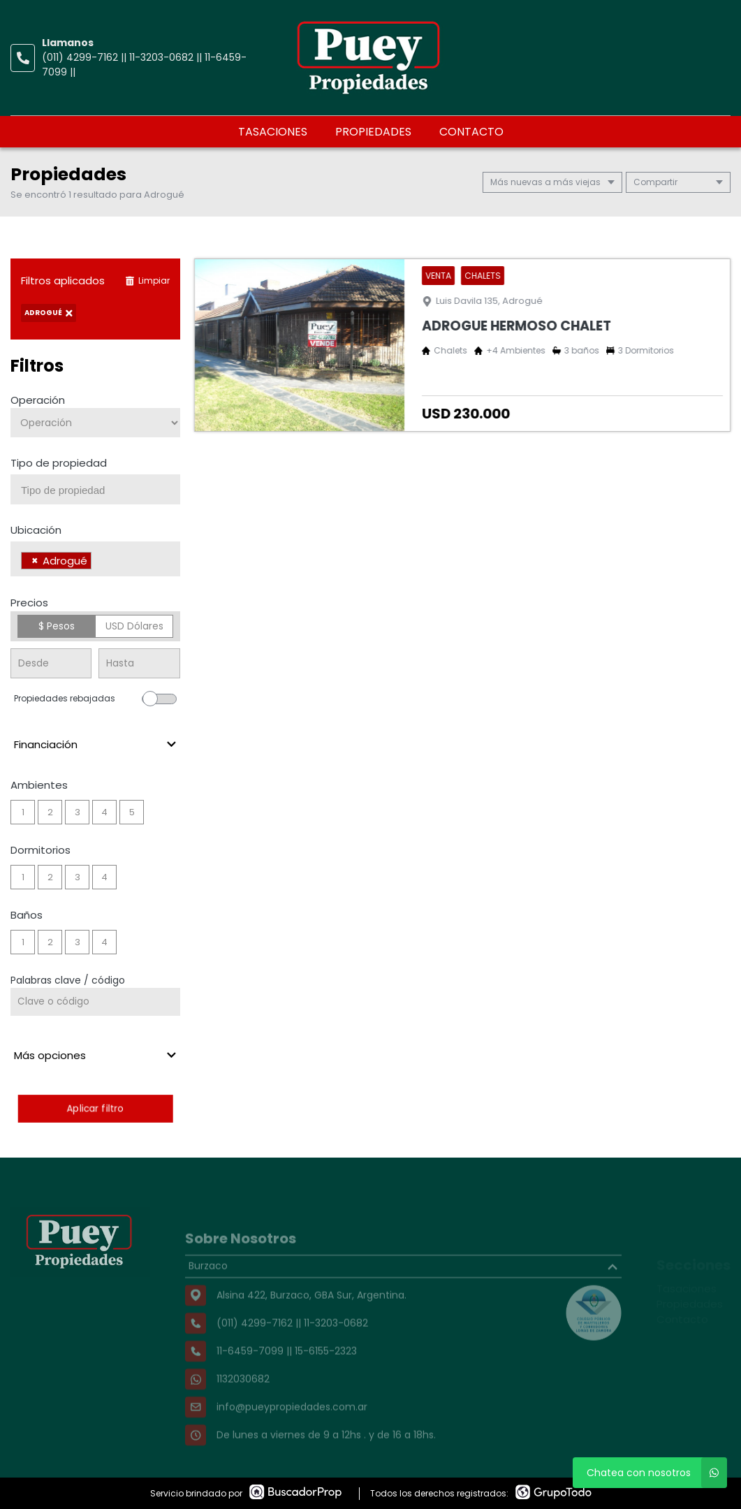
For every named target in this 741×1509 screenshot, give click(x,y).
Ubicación (35, 530)
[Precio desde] (50, 663)
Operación (37, 400)
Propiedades (373, 132)
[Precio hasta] (138, 663)
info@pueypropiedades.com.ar (292, 1430)
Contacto (471, 132)
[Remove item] (35, 561)
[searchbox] (100, 490)
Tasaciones (272, 132)
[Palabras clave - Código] (95, 1002)
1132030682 (243, 1402)
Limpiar (147, 280)
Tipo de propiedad (58, 462)
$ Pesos (56, 626)
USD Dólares (134, 626)
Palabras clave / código (67, 980)
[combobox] (95, 489)
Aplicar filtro (95, 1108)
